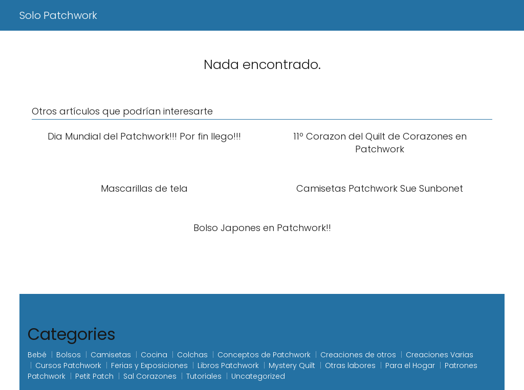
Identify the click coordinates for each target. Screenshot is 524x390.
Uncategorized (258, 376)
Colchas (192, 355)
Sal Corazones (150, 376)
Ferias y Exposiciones (149, 365)
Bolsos (68, 355)
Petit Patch (94, 376)
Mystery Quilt (292, 365)
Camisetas (111, 355)
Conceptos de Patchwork (264, 355)
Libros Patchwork (228, 365)
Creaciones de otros (358, 355)
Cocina (154, 355)
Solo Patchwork (58, 15)
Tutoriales (204, 376)
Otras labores (350, 365)
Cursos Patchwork (68, 365)
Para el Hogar (410, 365)
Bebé (37, 355)
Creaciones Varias (439, 355)
